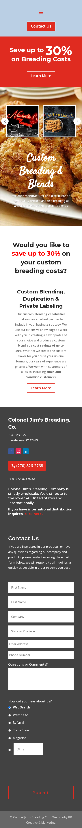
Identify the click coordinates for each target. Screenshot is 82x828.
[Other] (28, 749)
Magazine (19, 738)
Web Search (21, 707)
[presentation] (36, 773)
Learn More (41, 75)
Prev (5, 121)
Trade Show (21, 730)
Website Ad (21, 715)
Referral (18, 723)
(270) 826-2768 (29, 465)
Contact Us (41, 26)
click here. (34, 514)
